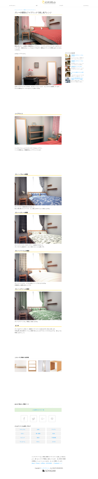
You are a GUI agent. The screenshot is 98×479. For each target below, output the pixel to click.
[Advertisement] (38, 100)
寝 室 (38, 437)
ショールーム (85, 5)
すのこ (38, 441)
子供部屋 (54, 437)
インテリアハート (45, 468)
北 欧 (38, 429)
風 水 (54, 433)
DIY (36, 5)
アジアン (54, 429)
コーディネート (12, 5)
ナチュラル (22, 429)
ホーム (16, 9)
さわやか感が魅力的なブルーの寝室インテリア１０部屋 (77, 79)
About (33, 463)
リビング (22, 437)
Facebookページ (58, 463)
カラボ (53, 441)
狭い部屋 (38, 433)
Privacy (37, 463)
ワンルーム (22, 441)
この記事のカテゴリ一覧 (38, 409)
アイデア (61, 5)
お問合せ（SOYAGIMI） (47, 463)
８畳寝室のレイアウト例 (76, 66)
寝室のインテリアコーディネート (29, 9)
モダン (22, 433)
